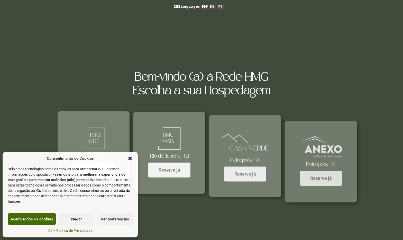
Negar (76, 219)
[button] (130, 158)
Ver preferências (115, 219)
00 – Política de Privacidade (70, 230)
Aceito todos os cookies (32, 219)
